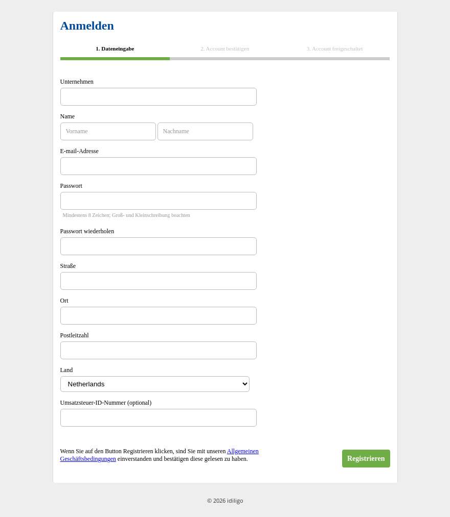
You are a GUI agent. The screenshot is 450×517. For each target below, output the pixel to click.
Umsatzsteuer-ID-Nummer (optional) (106, 402)
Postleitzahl (74, 335)
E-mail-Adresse (79, 151)
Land (66, 370)
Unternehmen (77, 81)
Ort (64, 300)
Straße (68, 265)
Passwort (71, 185)
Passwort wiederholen (87, 231)
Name (67, 116)
